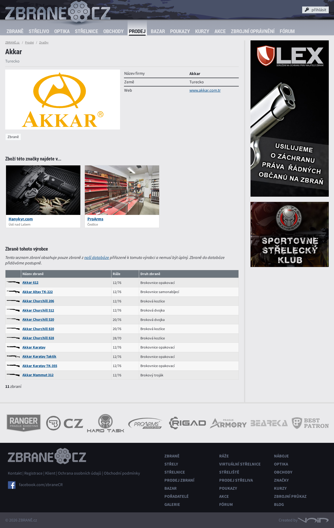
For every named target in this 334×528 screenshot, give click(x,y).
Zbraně (15, 31)
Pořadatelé (176, 496)
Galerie (172, 504)
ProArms (95, 219)
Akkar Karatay (33, 347)
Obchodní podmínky (122, 473)
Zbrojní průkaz (290, 496)
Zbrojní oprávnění (253, 31)
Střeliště (229, 472)
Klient (50, 473)
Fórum (287, 31)
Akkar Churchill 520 (38, 319)
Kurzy (202, 31)
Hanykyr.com (21, 219)
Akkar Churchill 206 (38, 301)
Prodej (137, 31)
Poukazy (180, 31)
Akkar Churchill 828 (38, 338)
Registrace (33, 473)
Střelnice (86, 31)
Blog (279, 504)
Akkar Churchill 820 (38, 328)
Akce (220, 31)
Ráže (224, 456)
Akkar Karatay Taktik (39, 356)
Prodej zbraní (179, 480)
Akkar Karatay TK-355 (39, 365)
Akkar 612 (30, 282)
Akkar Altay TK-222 (37, 291)
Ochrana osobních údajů (79, 473)
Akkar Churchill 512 (38, 310)
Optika (62, 31)
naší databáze (96, 257)
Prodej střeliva (236, 480)
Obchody (113, 31)
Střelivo (39, 31)
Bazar (158, 31)
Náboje (281, 456)
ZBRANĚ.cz (12, 42)
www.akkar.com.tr (205, 90)
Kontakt (15, 473)
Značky (44, 42)
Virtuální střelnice (240, 464)
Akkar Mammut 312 (37, 374)
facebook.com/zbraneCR (41, 484)
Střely (171, 464)
